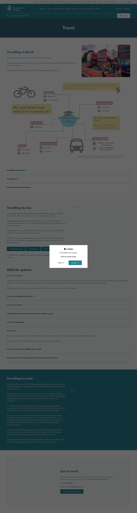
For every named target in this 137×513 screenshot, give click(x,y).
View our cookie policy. (68, 256)
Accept (73, 263)
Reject (60, 263)
